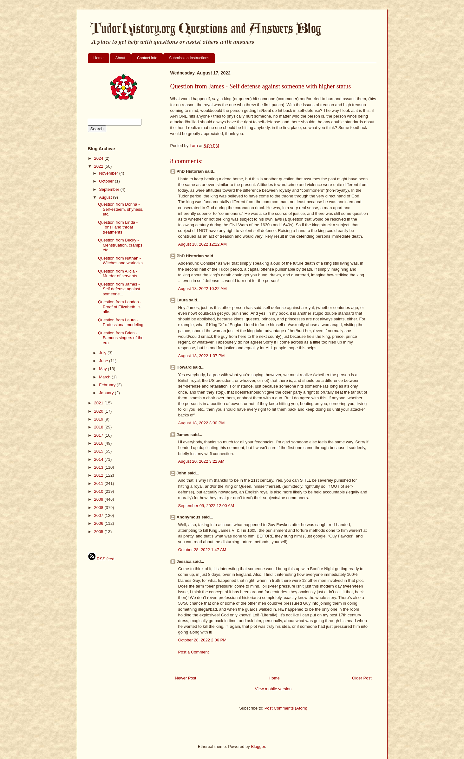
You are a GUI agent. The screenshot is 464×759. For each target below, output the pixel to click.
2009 (99, 499)
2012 (99, 475)
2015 (99, 451)
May (103, 368)
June (104, 360)
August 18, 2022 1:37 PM (201, 355)
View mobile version (273, 688)
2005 (99, 531)
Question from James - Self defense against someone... (119, 289)
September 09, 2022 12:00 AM (206, 505)
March (105, 377)
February (108, 385)
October (107, 181)
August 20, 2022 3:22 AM (201, 461)
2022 (99, 166)
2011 (99, 483)
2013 (99, 467)
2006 (99, 523)
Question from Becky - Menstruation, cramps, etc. (121, 245)
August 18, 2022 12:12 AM (202, 244)
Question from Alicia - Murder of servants (117, 274)
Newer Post (185, 678)
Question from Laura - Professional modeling (120, 322)
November (109, 173)
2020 (99, 411)
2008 (99, 507)
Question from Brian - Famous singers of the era (121, 338)
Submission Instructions (189, 58)
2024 (99, 158)
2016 (99, 443)
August (106, 197)
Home (99, 58)
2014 (99, 459)
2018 (99, 427)
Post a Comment (193, 652)
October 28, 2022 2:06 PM (202, 640)
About (120, 58)
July (103, 353)
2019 (99, 419)
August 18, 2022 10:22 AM (202, 288)
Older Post (361, 678)
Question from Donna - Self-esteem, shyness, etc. (120, 209)
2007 (99, 515)
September (109, 189)
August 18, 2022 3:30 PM (201, 423)
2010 (99, 491)
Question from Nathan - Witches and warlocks (120, 261)
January (107, 392)
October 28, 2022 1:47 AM (202, 549)
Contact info (147, 58)
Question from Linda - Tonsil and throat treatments (118, 227)
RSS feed (101, 558)
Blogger (258, 746)
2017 (99, 435)
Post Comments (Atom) (286, 708)
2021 (99, 403)
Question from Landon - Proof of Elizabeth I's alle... (119, 306)
